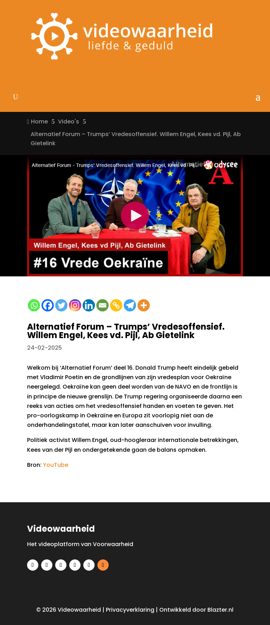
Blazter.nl (220, 610)
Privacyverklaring (130, 610)
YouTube (55, 465)
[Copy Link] (116, 305)
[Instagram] (75, 305)
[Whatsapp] (34, 305)
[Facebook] (47, 305)
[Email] (102, 305)
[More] (143, 305)
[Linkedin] (89, 305)
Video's (68, 121)
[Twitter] (61, 305)
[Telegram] (130, 305)
